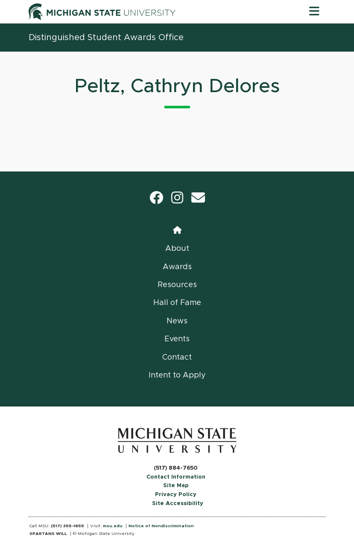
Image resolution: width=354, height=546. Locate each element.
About (177, 249)
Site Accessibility (177, 503)
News (177, 321)
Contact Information (175, 477)
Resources (177, 285)
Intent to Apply (177, 375)
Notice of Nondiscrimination (161, 526)
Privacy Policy (175, 494)
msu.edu (113, 526)
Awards (177, 267)
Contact (177, 357)
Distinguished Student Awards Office (106, 37)
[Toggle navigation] (314, 11)
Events (177, 339)
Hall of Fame (177, 303)
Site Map (176, 485)
